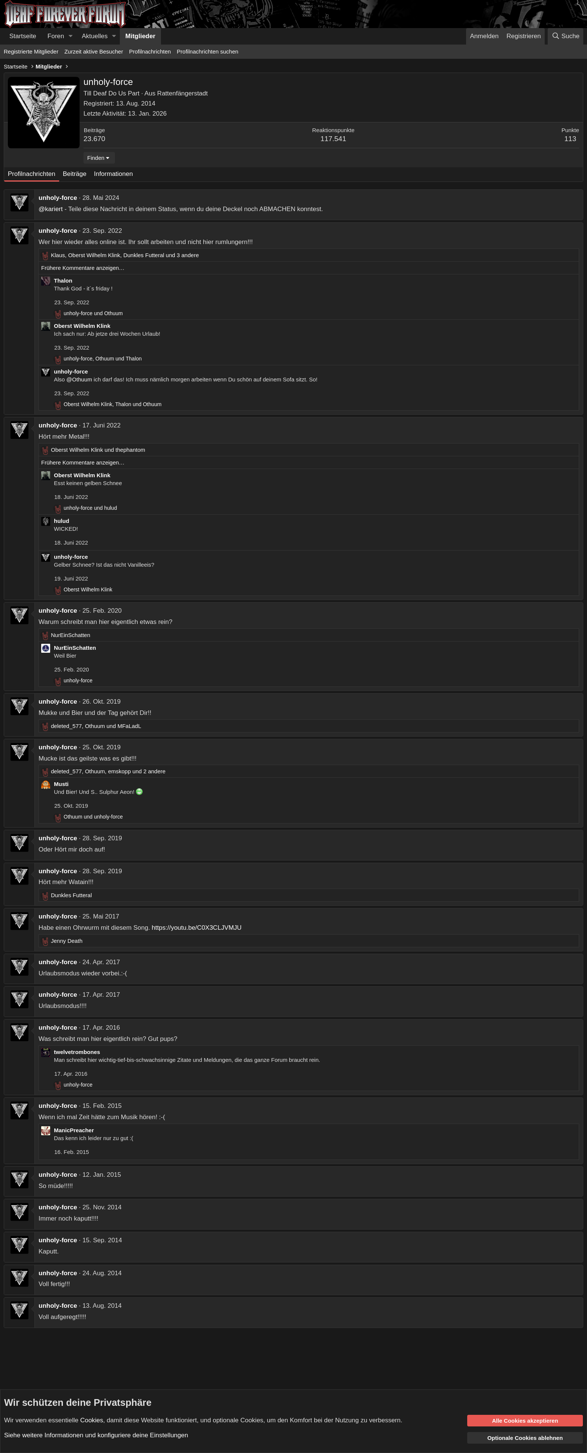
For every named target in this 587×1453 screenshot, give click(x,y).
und (93, 313)
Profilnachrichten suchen (207, 51)
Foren (56, 36)
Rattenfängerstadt (182, 93)
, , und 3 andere (125, 255)
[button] (70, 36)
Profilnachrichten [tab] (31, 173)
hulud (61, 521)
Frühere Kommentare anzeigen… (83, 268)
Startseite (22, 36)
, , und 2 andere (108, 771)
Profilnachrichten (150, 51)
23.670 (94, 139)
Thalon (63, 280)
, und (103, 359)
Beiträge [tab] (74, 173)
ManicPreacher (74, 1130)
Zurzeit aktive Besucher (93, 51)
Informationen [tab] (113, 173)
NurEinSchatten (75, 648)
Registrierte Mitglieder (31, 51)
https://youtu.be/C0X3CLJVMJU (196, 927)
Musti (61, 784)
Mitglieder (140, 36)
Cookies (91, 1419)
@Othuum (79, 379)
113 (571, 139)
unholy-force (58, 197)
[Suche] (565, 36)
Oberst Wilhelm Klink (82, 326)
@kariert (51, 209)
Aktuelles (95, 36)
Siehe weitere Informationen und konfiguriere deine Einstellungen (96, 1435)
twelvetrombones (77, 1052)
